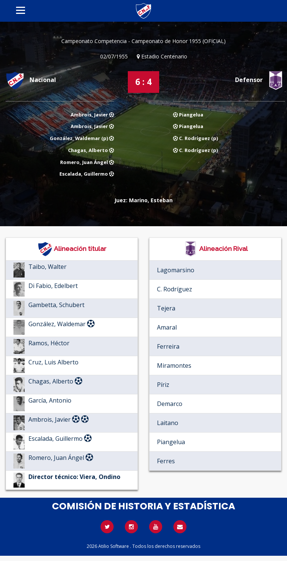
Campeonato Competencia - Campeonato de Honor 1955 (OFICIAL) (143, 41)
